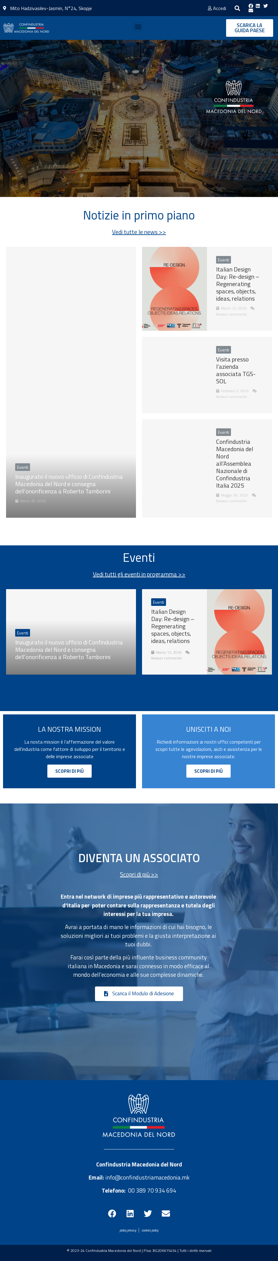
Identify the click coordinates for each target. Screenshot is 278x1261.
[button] (237, 8)
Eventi (22, 633)
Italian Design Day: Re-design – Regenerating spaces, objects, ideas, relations (172, 626)
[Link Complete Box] (71, 382)
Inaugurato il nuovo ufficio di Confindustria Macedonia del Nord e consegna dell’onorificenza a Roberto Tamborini (69, 649)
